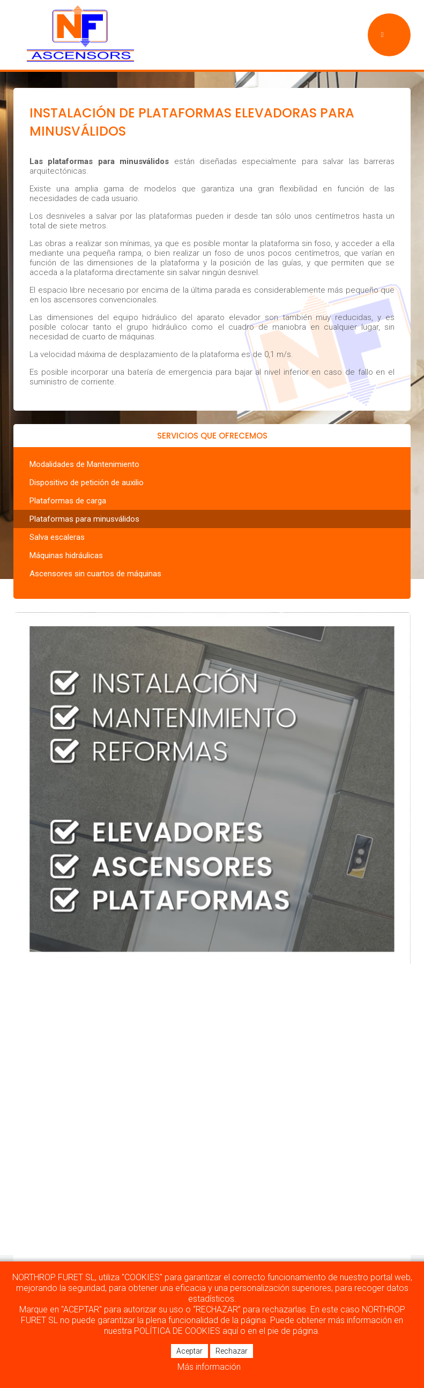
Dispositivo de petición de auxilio (86, 482)
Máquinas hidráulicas (66, 555)
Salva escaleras (57, 537)
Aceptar (189, 1351)
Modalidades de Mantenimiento (84, 464)
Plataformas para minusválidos (84, 519)
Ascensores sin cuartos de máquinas (95, 573)
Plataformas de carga (67, 501)
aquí (230, 1331)
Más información (209, 1367)
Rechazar (231, 1351)
